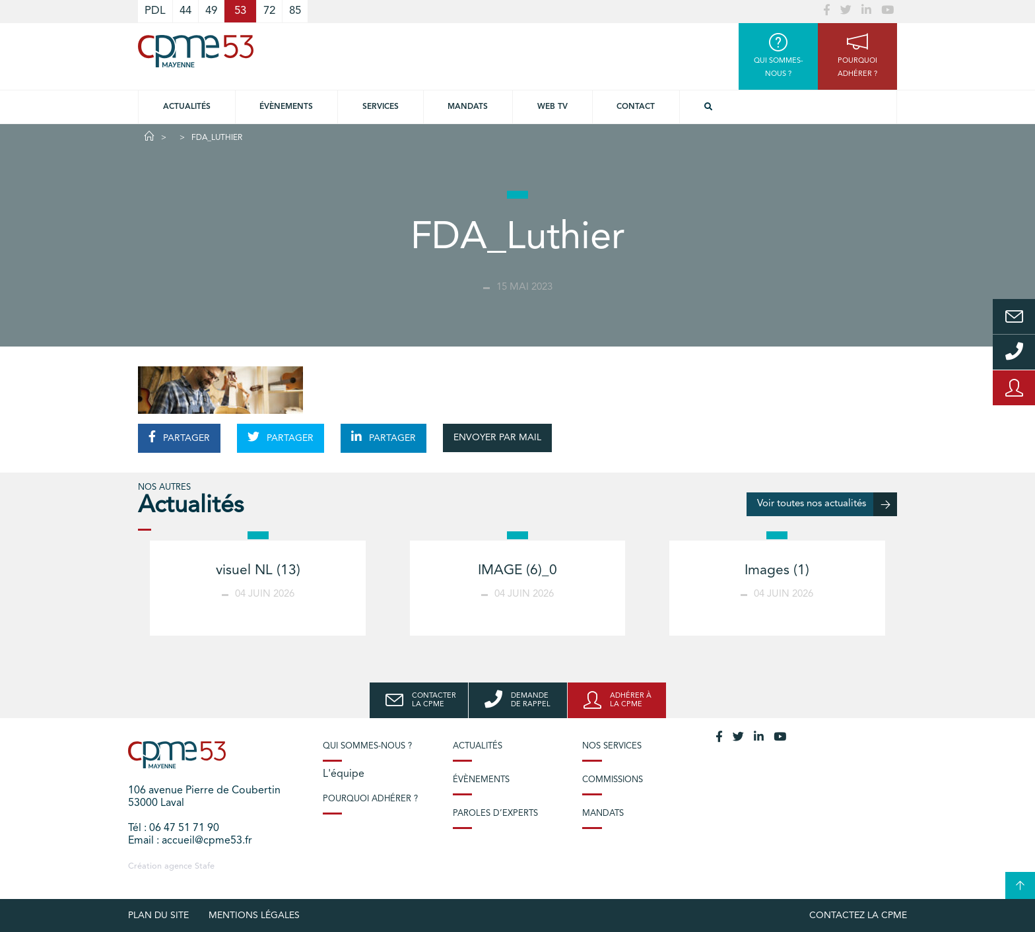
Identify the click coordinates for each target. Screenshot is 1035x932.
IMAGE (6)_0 (517, 571)
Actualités (187, 107)
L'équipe (343, 774)
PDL (155, 11)
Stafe (205, 866)
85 (295, 11)
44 (185, 11)
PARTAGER (179, 437)
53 (240, 11)
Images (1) (777, 571)
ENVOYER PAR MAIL (497, 437)
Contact (636, 107)
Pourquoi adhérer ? (370, 799)
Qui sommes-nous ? (367, 746)
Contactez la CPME (858, 915)
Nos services (612, 746)
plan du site (158, 915)
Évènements (286, 107)
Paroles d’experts (495, 813)
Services (380, 107)
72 (269, 11)
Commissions (612, 780)
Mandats (468, 107)
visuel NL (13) (258, 571)
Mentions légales (254, 915)
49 (211, 11)
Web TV (552, 107)
